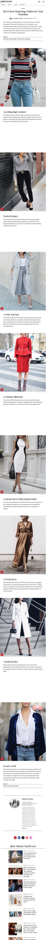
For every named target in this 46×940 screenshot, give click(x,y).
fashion (3, 4)
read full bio (24, 828)
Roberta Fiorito (18, 18)
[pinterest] (1, 104)
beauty (10, 4)
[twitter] (23, 837)
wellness (22, 4)
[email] (30, 837)
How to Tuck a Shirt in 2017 (10, 786)
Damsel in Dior (43, 574)
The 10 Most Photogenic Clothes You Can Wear (16, 39)
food (15, 4)
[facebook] (19, 837)
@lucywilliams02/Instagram (41, 211)
